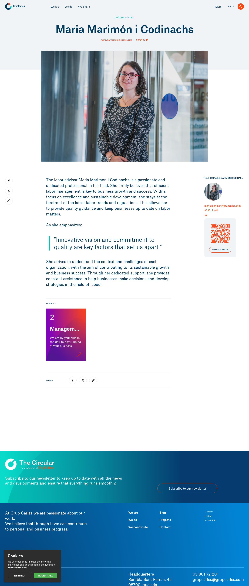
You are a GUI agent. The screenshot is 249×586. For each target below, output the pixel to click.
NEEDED (19, 575)
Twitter (208, 516)
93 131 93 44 (142, 40)
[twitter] (83, 380)
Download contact (220, 249)
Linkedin (209, 511)
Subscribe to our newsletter (187, 488)
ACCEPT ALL (45, 575)
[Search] (241, 6)
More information (17, 567)
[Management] (66, 335)
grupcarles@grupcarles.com (218, 579)
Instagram (210, 520)
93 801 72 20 (205, 574)
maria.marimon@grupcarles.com (116, 40)
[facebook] (73, 380)
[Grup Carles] (20, 6)
